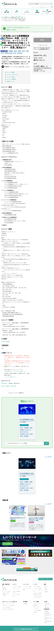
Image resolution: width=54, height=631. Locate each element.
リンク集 (36, 608)
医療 (15, 51)
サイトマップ (36, 606)
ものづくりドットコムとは (8, 603)
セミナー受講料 (10, 79)
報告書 (21, 429)
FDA (15, 53)
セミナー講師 (10, 77)
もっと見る (48, 456)
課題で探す (5, 588)
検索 (46, 442)
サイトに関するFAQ (6, 606)
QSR (2, 53)
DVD (45, 585)
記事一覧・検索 (6, 592)
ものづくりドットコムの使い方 (9, 604)
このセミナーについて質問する (16, 392)
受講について (10, 81)
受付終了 (42, 40)
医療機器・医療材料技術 (14, 383)
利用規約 (46, 610)
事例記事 (31, 521)
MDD (31, 433)
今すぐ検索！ (7, 543)
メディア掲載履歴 (37, 609)
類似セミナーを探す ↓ (12, 29)
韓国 (19, 51)
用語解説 (4, 594)
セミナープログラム (11, 74)
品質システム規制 (8, 53)
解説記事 (13, 520)
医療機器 (11, 51)
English (35, 611)
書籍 (45, 587)
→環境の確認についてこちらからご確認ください (15, 371)
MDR (23, 51)
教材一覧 (46, 591)
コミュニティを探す (27, 585)
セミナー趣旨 (10, 72)
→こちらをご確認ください (10, 377)
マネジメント (27, 429)
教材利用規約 (47, 612)
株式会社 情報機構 (5, 341)
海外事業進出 (4, 383)
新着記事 (4, 587)
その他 (46, 589)
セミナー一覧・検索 (17, 585)
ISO (27, 433)
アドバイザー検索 (37, 587)
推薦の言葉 (47, 606)
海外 (27, 51)
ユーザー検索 (36, 585)
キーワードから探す (6, 590)
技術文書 (26, 435)
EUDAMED (20, 53)
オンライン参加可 (4, 51)
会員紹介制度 (47, 603)
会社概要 (25, 603)
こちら (12, 366)
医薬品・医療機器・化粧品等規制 (8, 386)
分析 (21, 435)
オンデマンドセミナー (24, 424)
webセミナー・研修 (9, 16)
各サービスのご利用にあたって (9, 608)
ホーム (2, 16)
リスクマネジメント (24, 431)
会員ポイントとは (48, 604)
